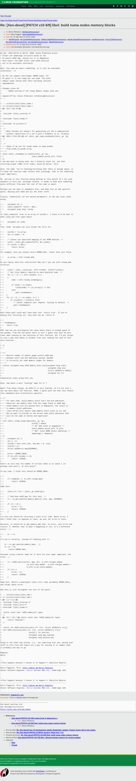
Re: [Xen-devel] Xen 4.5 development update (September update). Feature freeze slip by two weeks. (56, 730)
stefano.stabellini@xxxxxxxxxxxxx (53, 39)
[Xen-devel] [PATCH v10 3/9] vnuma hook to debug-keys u (34, 718)
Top (2, 16)
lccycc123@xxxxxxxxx (113, 39)
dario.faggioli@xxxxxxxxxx (32, 34)
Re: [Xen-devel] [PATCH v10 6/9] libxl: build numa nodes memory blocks (49, 735)
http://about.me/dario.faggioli (38, 668)
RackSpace (40, 771)
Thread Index (52, 20)
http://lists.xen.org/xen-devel (15, 709)
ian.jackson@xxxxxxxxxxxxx (16, 42)
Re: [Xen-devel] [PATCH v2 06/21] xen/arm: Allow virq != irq (40, 732)
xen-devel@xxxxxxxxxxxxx (38, 42)
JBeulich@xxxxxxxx (56, 42)
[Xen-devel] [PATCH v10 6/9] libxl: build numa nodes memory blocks (38, 723)
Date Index (42, 20)
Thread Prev (22, 20)
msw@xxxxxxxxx (98, 39)
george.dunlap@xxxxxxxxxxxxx (79, 39)
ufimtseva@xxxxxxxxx (30, 32)
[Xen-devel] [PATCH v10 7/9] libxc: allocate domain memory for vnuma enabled (49, 737)
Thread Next (32, 20)
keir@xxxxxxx (14, 39)
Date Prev (4, 20)
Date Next (13, 20)
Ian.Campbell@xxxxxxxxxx (30, 39)
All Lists (8, 16)
